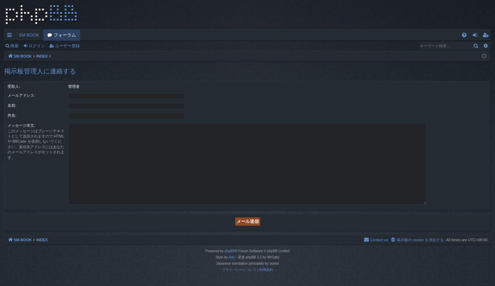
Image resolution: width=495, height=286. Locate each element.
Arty (232, 257)
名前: (12, 105)
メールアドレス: (21, 95)
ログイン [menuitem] (476, 36)
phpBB (229, 251)
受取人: (14, 86)
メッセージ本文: (21, 125)
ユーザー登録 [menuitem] (487, 36)
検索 (14, 46)
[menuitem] (464, 35)
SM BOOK (29, 35)
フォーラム (65, 35)
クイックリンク (11, 36)
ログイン (37, 46)
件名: (12, 115)
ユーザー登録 (67, 46)
